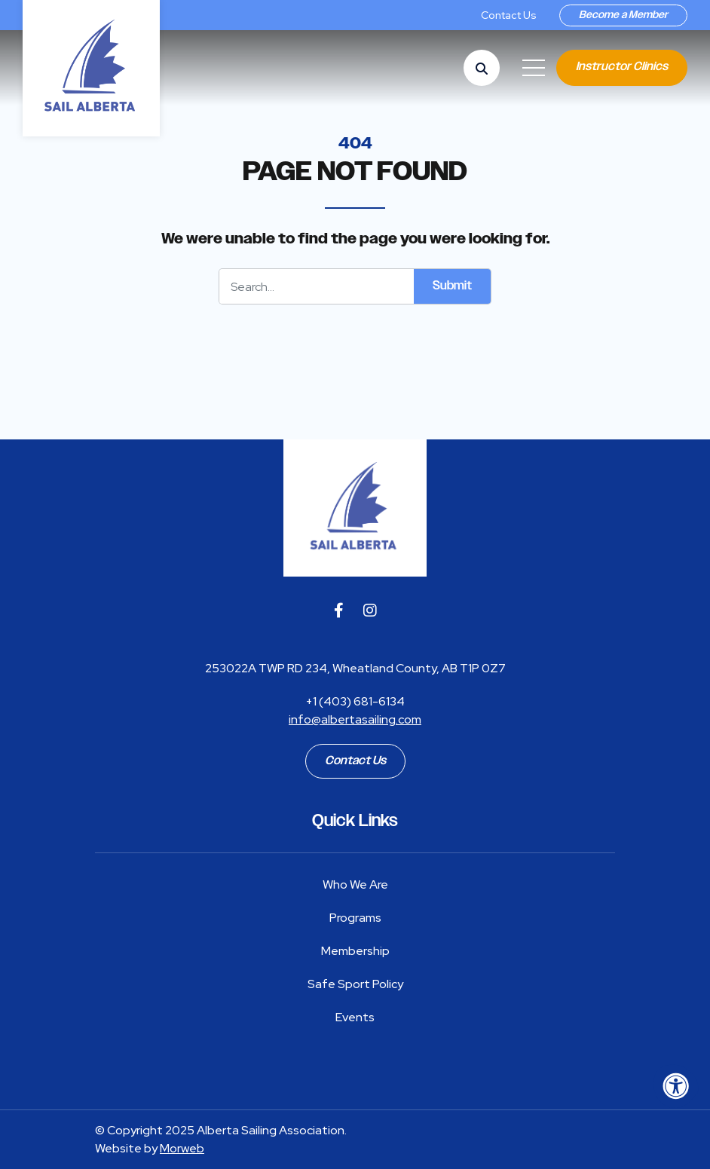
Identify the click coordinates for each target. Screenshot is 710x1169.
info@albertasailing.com (355, 719)
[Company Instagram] (370, 610)
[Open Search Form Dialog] (482, 68)
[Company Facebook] (339, 610)
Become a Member (623, 15)
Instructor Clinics (622, 67)
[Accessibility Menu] (676, 1086)
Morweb (182, 1148)
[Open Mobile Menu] (533, 68)
